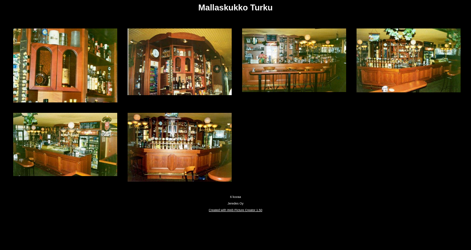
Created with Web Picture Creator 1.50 (235, 210)
